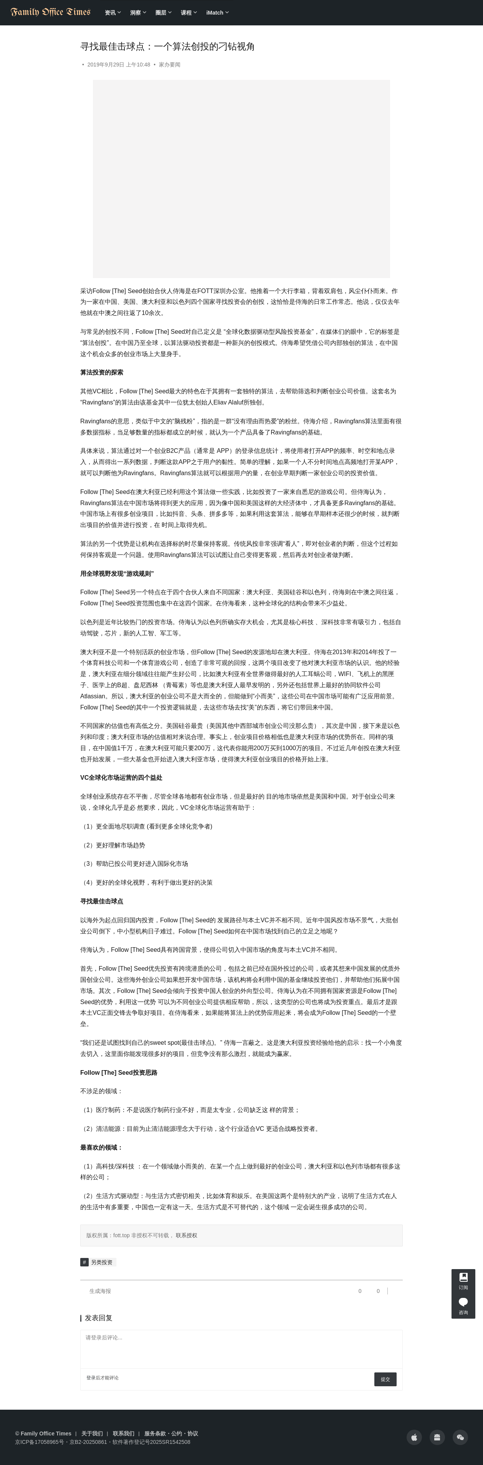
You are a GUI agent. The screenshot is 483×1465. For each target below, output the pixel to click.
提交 (385, 1379)
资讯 (110, 13)
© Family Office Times (43, 1433)
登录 (91, 1377)
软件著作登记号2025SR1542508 (151, 1442)
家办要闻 (169, 64)
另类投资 (101, 1262)
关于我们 (92, 1433)
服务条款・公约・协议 (171, 1433)
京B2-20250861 (88, 1442)
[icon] (414, 1437)
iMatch (214, 13)
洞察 (135, 13)
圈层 (160, 13)
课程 (186, 13)
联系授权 (185, 1235)
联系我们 (123, 1433)
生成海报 (95, 1291)
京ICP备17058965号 (39, 1442)
